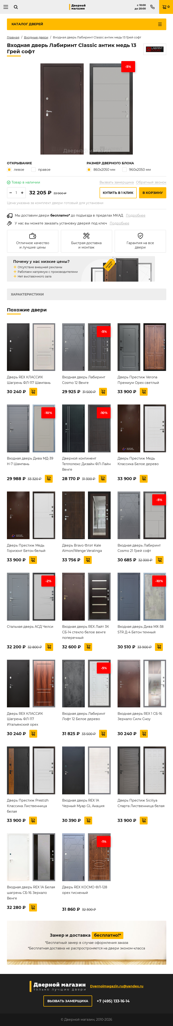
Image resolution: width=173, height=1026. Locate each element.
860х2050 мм (101, 169)
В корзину (153, 193)
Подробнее (136, 215)
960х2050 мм (136, 169)
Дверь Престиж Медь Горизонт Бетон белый (26, 548)
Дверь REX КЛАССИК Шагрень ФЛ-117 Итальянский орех (25, 719)
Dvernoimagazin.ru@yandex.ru (116, 986)
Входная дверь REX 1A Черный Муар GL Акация (83, 803)
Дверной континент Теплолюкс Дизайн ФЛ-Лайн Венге (86, 464)
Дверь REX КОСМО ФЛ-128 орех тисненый (84, 890)
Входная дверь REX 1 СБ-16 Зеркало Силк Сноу (140, 716)
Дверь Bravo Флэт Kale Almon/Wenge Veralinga (82, 548)
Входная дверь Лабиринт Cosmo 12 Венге (83, 380)
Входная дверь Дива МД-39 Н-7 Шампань (30, 461)
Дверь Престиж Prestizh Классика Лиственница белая (28, 806)
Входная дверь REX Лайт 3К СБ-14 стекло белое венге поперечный (85, 632)
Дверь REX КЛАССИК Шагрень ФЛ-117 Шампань (29, 380)
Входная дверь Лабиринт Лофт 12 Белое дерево (83, 716)
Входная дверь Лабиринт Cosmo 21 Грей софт (139, 548)
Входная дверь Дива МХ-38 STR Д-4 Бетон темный (141, 629)
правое (41, 169)
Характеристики (27, 294)
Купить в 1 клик (118, 193)
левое (15, 169)
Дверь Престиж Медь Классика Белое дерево (138, 461)
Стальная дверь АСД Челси (30, 627)
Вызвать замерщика (117, 182)
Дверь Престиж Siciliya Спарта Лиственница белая (141, 803)
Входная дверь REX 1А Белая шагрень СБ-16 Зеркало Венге (31, 892)
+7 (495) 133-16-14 (113, 1001)
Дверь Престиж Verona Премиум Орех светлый (138, 380)
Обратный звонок (151, 182)
